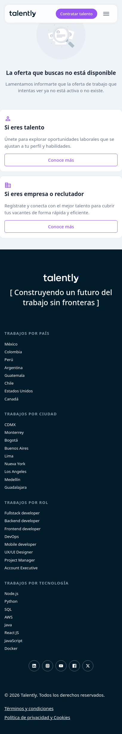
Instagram (47, 666)
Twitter (88, 666)
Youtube (61, 666)
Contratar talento (76, 13)
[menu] (107, 13)
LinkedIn (34, 666)
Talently (22, 13)
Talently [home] (61, 278)
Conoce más (61, 160)
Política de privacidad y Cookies (37, 717)
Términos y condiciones (29, 708)
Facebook (74, 666)
